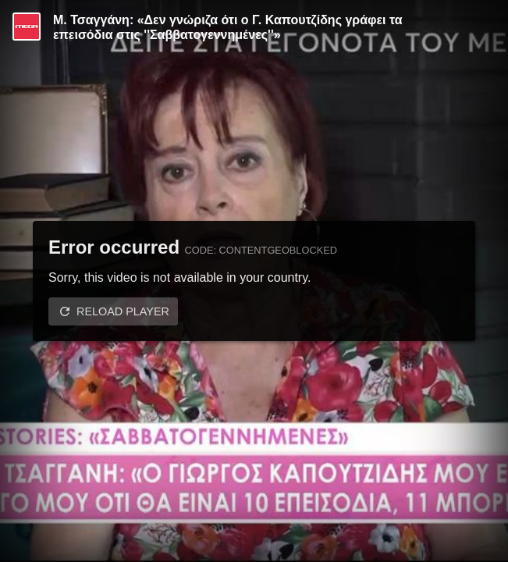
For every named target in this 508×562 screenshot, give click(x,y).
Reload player (122, 311)
